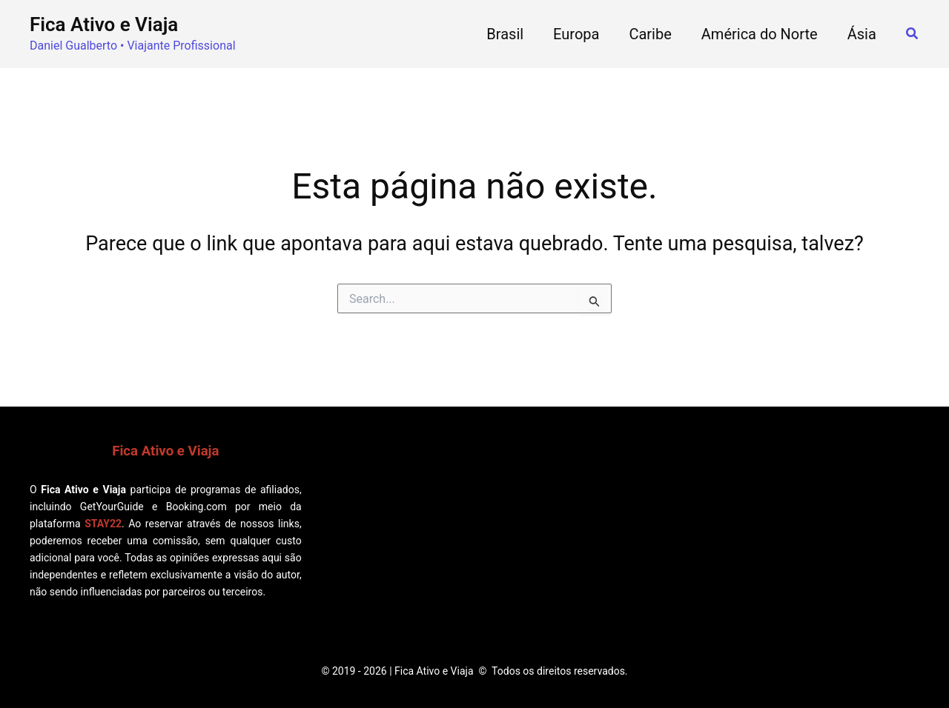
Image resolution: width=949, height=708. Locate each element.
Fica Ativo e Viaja (104, 24)
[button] (912, 33)
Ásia (861, 34)
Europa (576, 34)
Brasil (504, 34)
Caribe (650, 34)
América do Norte (759, 34)
